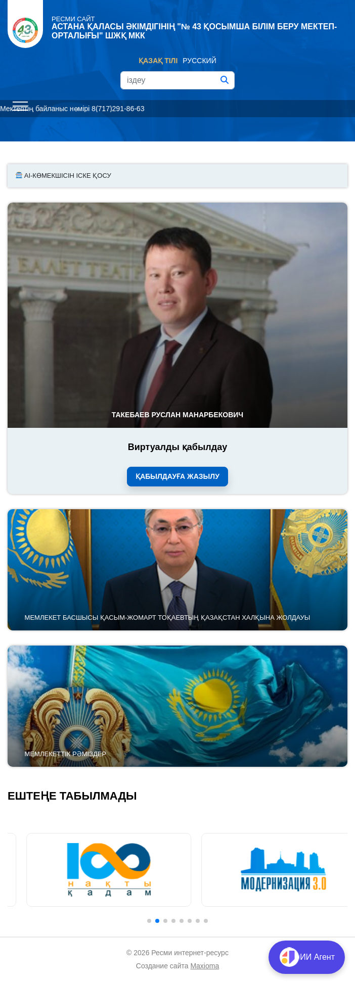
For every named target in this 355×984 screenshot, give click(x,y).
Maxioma (204, 966)
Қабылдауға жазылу (177, 476)
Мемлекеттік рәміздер (66, 754)
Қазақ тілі (158, 61)
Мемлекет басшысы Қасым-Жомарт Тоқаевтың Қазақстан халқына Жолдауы (167, 617)
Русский (199, 61)
